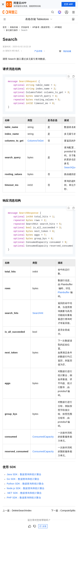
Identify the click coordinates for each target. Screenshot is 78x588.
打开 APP (68, 4)
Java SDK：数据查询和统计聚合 (24, 477)
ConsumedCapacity (43, 440)
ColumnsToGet (36, 142)
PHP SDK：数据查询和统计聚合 (24, 500)
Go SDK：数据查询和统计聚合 (23, 482)
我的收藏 (67, 51)
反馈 (42, 529)
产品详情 (38, 51)
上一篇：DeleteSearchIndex (17, 513)
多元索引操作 (12, 30)
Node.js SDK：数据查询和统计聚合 (26, 491)
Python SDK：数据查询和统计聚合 (25, 486)
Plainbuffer (64, 295)
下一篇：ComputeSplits (63, 513)
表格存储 (14, 27)
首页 (5, 27)
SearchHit (37, 316)
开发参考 (25, 27)
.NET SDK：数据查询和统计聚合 (24, 496)
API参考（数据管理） (41, 27)
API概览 (58, 27)
